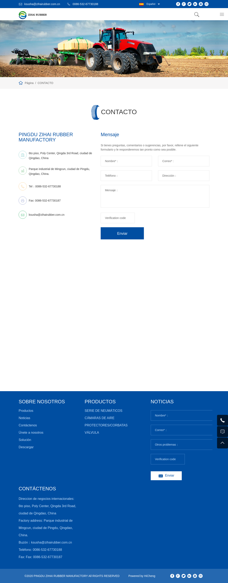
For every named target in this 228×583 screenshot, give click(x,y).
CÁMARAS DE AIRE (99, 418)
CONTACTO (45, 83)
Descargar (26, 447)
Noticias (24, 418)
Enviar (134, 234)
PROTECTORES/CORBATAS (106, 425)
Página (29, 83)
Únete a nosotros (31, 432)
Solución (25, 440)
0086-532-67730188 (85, 4)
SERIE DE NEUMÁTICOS (103, 410)
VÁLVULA (92, 432)
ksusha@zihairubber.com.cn (42, 4)
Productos (26, 410)
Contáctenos (28, 425)
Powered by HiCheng (141, 576)
